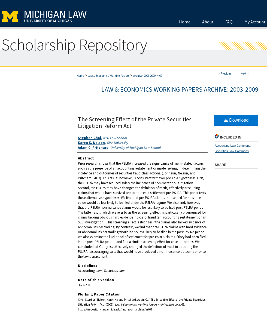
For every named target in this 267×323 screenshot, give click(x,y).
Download (236, 120)
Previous (226, 73)
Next (243, 73)
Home (80, 76)
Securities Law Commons (232, 151)
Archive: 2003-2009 (144, 76)
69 (160, 76)
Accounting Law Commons (232, 145)
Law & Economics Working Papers (108, 76)
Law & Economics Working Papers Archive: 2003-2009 (179, 89)
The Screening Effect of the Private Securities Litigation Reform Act (135, 122)
